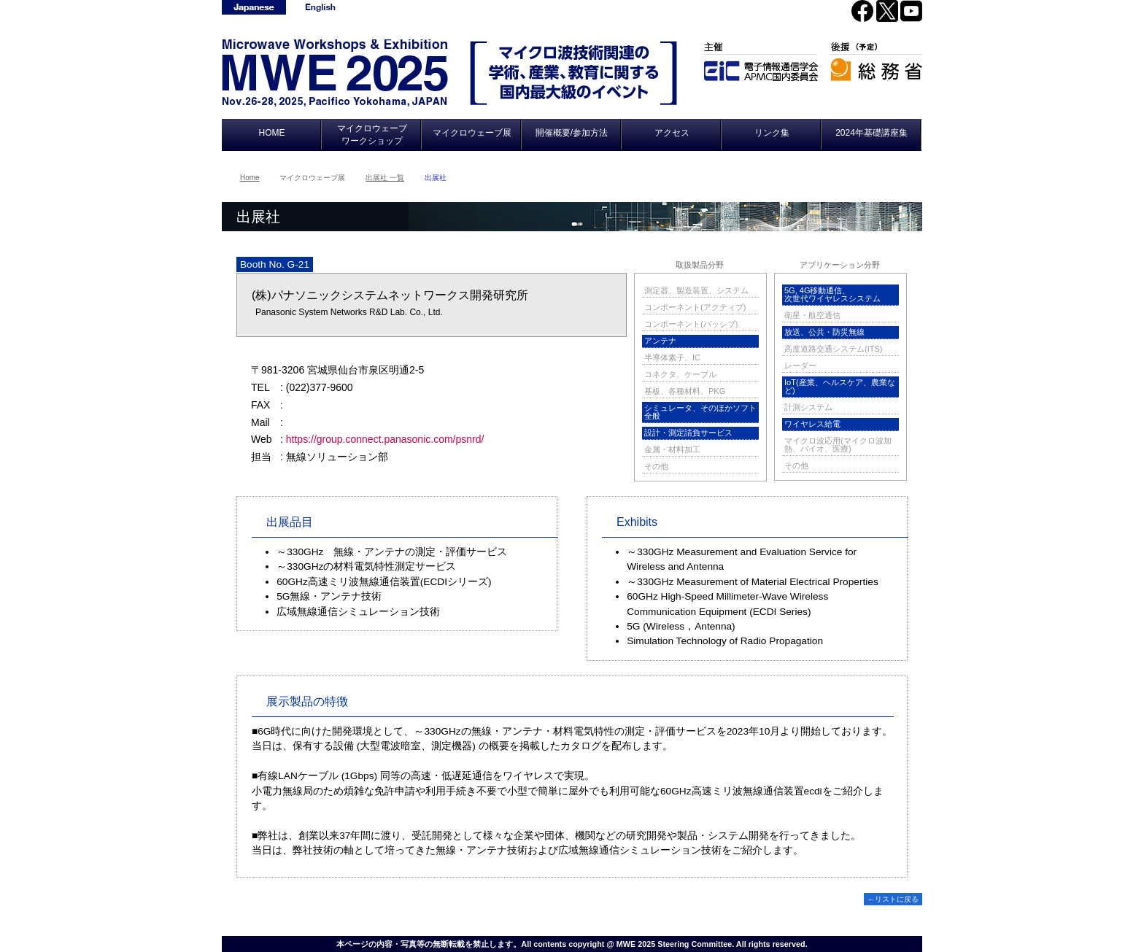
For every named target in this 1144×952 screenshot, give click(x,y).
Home (250, 178)
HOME (272, 133)
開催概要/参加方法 (572, 133)
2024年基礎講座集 (871, 133)
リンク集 (771, 133)
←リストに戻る (893, 899)
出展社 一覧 (385, 178)
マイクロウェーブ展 (472, 133)
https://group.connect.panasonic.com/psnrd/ (385, 439)
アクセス (671, 133)
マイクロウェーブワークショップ (372, 134)
